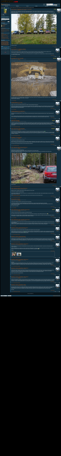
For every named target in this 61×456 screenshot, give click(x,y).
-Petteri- (2, 41)
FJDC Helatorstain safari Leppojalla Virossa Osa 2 (20, 219)
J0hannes (19, 50)
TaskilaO (8, 44)
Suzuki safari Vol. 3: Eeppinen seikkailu (18, 49)
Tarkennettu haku (3, 21)
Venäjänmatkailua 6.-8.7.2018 (16, 102)
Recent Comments (3, 28)
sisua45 (2, 44)
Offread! (3, 43)
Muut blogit (17, 145)
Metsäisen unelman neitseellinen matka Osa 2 (19, 276)
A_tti (5, 41)
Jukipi (6, 42)
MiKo (1, 43)
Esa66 (7, 41)
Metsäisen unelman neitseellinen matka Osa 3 (19, 268)
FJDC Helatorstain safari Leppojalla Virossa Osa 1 (20, 209)
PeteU (7, 43)
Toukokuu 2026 (5, 47)
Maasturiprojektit (15, 135)
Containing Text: (3, 18)
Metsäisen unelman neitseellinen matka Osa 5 (19, 243)
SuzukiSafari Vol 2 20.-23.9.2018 (17, 58)
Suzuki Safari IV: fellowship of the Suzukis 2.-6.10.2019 (21, 9)
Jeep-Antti (2, 42)
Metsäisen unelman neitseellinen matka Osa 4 (19, 259)
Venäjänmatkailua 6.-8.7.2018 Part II (18, 111)
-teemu (4, 41)
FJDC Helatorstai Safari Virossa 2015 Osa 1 (19, 188)
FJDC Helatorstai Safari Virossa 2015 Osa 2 (19, 147)
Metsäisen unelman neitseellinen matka (18, 284)
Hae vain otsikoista (3, 20)
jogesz (4, 42)
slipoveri (6, 44)
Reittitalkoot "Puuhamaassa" (16, 137)
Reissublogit (14, 56)
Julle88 (7, 42)
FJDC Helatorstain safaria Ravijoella (18, 128)
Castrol (6, 31)
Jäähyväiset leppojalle (15, 120)
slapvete (4, 44)
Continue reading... (53, 55)
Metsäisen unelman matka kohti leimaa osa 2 (19, 227)
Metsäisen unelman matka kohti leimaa (18, 236)
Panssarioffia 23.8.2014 (15, 199)
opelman (6, 43)
